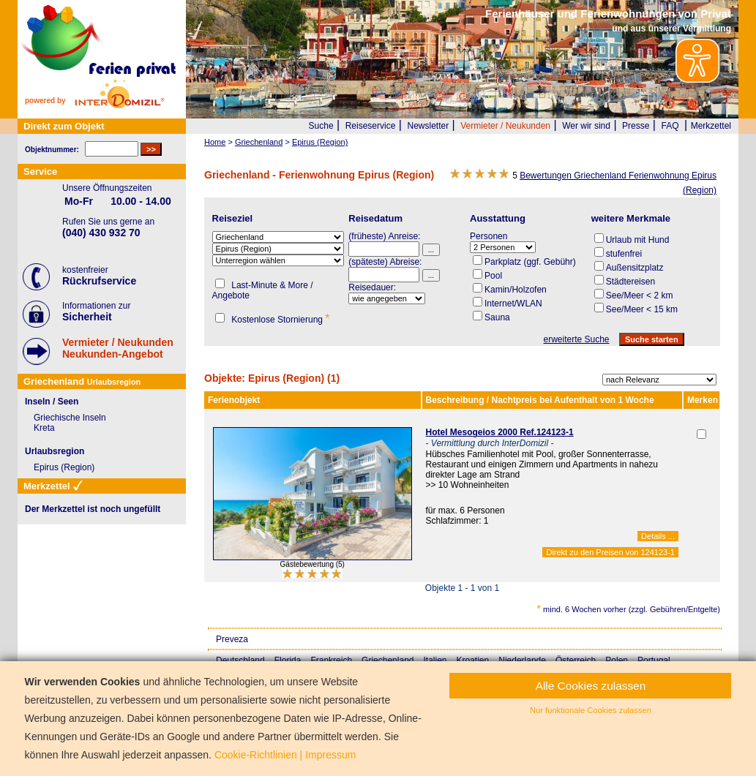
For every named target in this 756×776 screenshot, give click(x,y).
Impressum (330, 755)
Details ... (658, 536)
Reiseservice (370, 126)
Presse (635, 126)
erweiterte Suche (576, 339)
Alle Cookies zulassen (591, 685)
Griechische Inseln (70, 418)
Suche (321, 126)
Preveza (232, 639)
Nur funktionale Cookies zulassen (590, 710)
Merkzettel (711, 126)
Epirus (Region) (64, 467)
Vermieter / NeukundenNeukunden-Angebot (117, 348)
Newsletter (428, 126)
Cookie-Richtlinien (255, 755)
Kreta (44, 428)
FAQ (670, 126)
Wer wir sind (586, 126)
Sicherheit (87, 317)
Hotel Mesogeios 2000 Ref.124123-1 (500, 432)
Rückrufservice (99, 281)
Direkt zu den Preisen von (610, 552)
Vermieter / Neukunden (505, 126)
